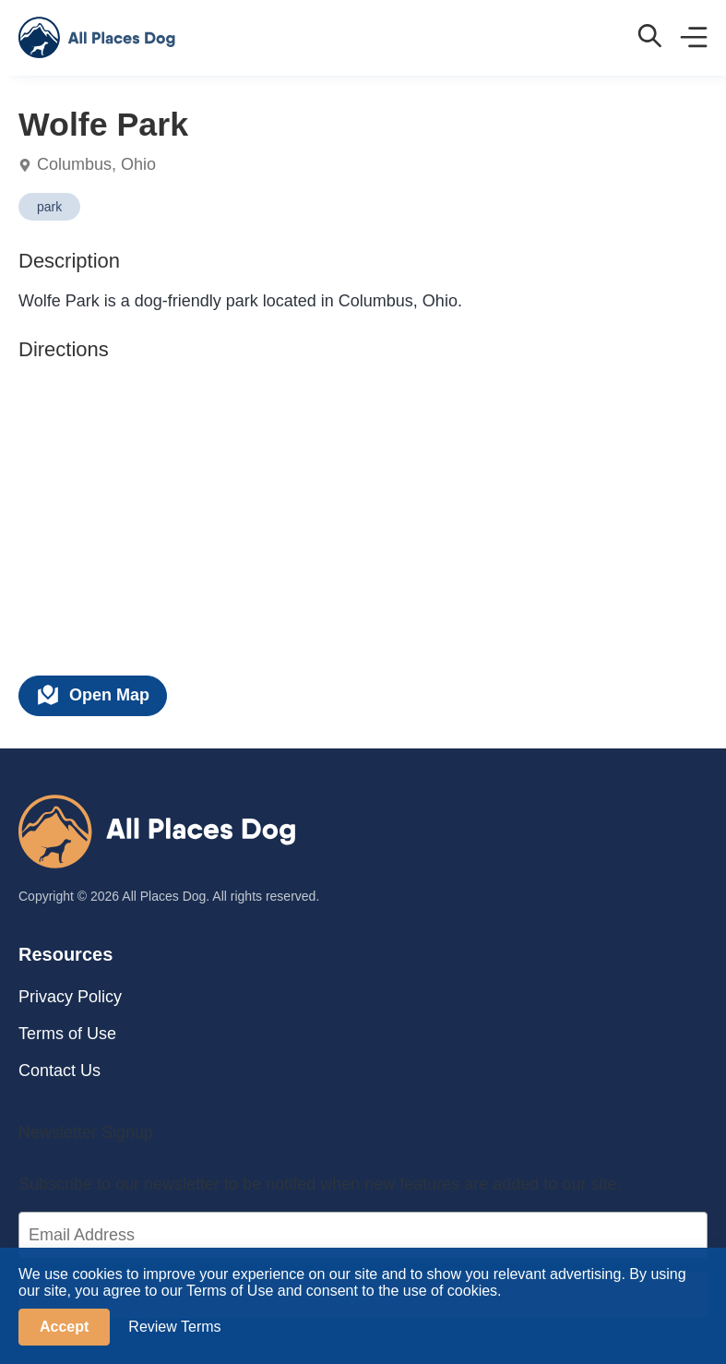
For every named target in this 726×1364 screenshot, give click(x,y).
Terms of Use (67, 1033)
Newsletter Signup (85, 1132)
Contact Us (59, 1070)
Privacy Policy (70, 996)
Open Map (92, 695)
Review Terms (174, 1326)
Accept (64, 1326)
